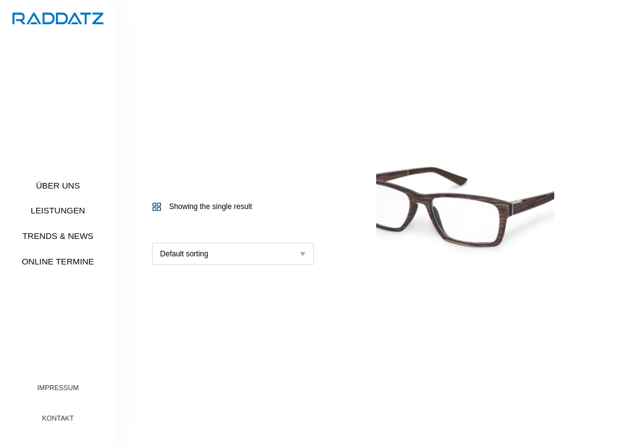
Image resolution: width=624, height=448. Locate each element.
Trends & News (57, 236)
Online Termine (58, 261)
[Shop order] (233, 254)
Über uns (58, 185)
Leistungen (58, 210)
